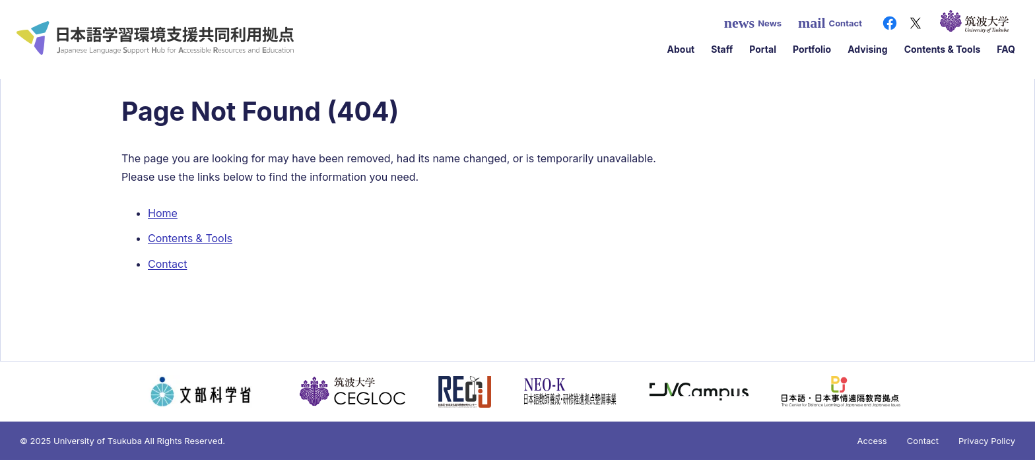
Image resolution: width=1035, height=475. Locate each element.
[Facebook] (890, 23)
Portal (762, 49)
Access (872, 440)
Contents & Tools (942, 49)
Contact (830, 23)
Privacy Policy (986, 440)
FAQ (1006, 49)
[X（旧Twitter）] (915, 23)
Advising (867, 49)
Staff (722, 49)
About (681, 49)
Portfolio (812, 49)
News (753, 23)
